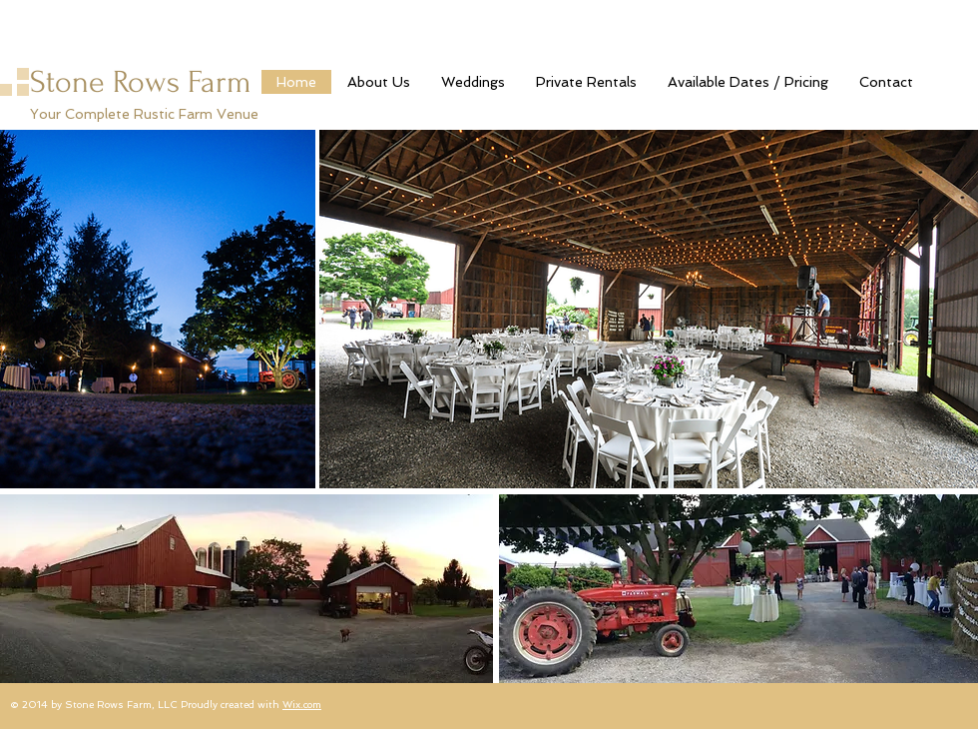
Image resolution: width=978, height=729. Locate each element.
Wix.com (301, 704)
